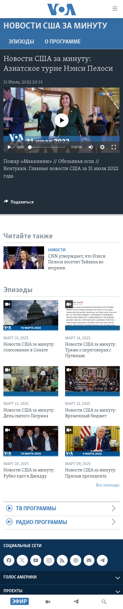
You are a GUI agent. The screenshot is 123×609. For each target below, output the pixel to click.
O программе (63, 42)
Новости (57, 250)
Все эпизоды (108, 485)
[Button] (19, 203)
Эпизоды (21, 42)
